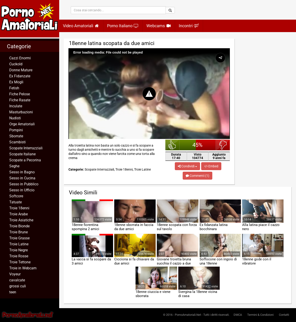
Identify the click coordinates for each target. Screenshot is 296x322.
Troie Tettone (20, 262)
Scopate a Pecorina (25, 160)
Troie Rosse (18, 256)
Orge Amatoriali (22, 124)
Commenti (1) (197, 176)
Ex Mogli (16, 82)
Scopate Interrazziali (26, 148)
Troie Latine (18, 244)
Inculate (15, 106)
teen (12, 292)
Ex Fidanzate (19, 76)
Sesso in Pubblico (23, 184)
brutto (223, 145)
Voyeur (15, 274)
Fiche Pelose (19, 94)
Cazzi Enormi (20, 58)
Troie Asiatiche (21, 220)
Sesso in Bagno (22, 172)
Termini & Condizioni (260, 314)
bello (172, 145)
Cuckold (15, 64)
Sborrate (16, 136)
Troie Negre (18, 250)
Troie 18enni (19, 208)
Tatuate (15, 202)
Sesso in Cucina (22, 178)
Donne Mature (20, 70)
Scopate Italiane (22, 154)
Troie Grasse (19, 238)
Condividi (187, 166)
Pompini (16, 130)
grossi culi (17, 286)
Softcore (16, 196)
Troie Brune (18, 232)
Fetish (14, 88)
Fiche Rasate (19, 100)
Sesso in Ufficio (21, 190)
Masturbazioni (21, 112)
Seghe (14, 166)
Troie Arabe (18, 214)
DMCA (238, 314)
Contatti (284, 314)
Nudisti (15, 118)
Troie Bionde (19, 226)
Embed (211, 166)
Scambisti (17, 142)
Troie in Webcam (23, 268)
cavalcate (17, 280)
